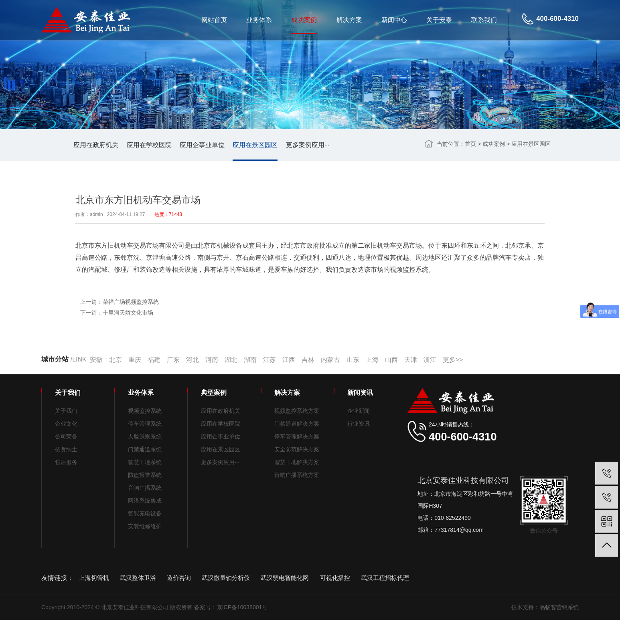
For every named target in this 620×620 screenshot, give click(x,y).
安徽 (96, 359)
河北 (192, 359)
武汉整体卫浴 (138, 577)
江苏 (269, 359)
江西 (288, 359)
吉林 (308, 359)
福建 (154, 359)
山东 (352, 359)
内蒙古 (330, 359)
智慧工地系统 (145, 462)
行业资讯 (358, 423)
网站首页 (214, 19)
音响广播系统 (145, 488)
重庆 (134, 359)
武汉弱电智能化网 (285, 577)
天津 (410, 359)
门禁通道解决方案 (296, 423)
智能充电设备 (145, 513)
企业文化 (66, 423)
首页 (470, 144)
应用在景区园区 (255, 144)
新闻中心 (394, 19)
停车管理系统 (145, 423)
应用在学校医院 (149, 144)
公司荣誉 (66, 436)
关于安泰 (439, 19)
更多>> (453, 359)
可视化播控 (335, 577)
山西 (391, 359)
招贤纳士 (66, 449)
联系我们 (484, 19)
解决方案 (349, 19)
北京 (115, 359)
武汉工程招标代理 (385, 577)
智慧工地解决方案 (296, 462)
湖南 (250, 359)
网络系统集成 (145, 500)
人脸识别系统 (145, 436)
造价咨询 (179, 577)
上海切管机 (94, 577)
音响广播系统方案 (296, 475)
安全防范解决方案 (296, 449)
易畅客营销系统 (559, 607)
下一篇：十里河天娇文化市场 (116, 313)
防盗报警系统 (145, 475)
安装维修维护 (145, 526)
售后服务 (66, 462)
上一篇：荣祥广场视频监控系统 (119, 302)
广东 (173, 359)
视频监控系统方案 (296, 411)
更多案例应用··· (308, 144)
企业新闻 (358, 411)
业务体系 (259, 19)
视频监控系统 (145, 411)
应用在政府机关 (95, 144)
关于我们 (66, 411)
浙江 (429, 359)
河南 (211, 359)
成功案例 (304, 19)
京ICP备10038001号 (242, 607)
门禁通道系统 (145, 449)
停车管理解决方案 (296, 436)
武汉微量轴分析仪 (226, 577)
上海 (372, 359)
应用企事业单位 (202, 144)
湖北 (231, 359)
